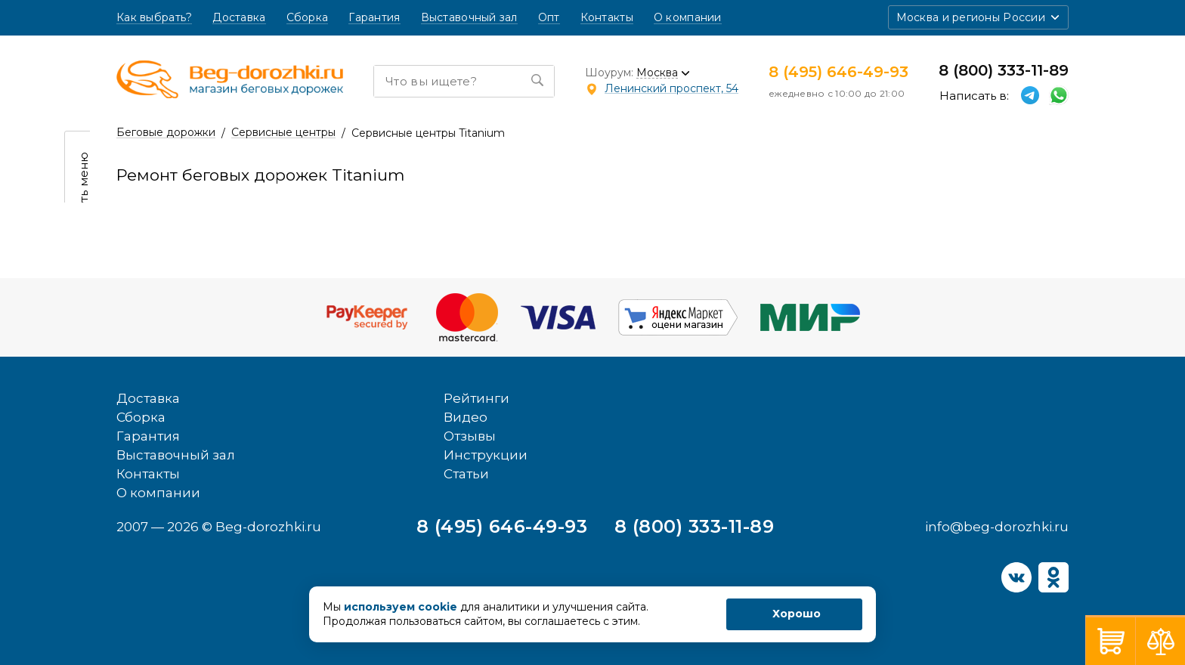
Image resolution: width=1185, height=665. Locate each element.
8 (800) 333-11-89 (1004, 70)
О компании (688, 17)
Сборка (307, 17)
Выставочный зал (469, 17)
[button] (978, 17)
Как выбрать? (154, 17)
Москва (657, 73)
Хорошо (796, 613)
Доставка (238, 17)
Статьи (466, 473)
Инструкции (486, 454)
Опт (549, 17)
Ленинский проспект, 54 (671, 88)
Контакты (606, 17)
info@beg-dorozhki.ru (997, 526)
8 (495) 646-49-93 (838, 71)
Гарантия (374, 17)
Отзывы (470, 436)
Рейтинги (476, 398)
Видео (465, 417)
